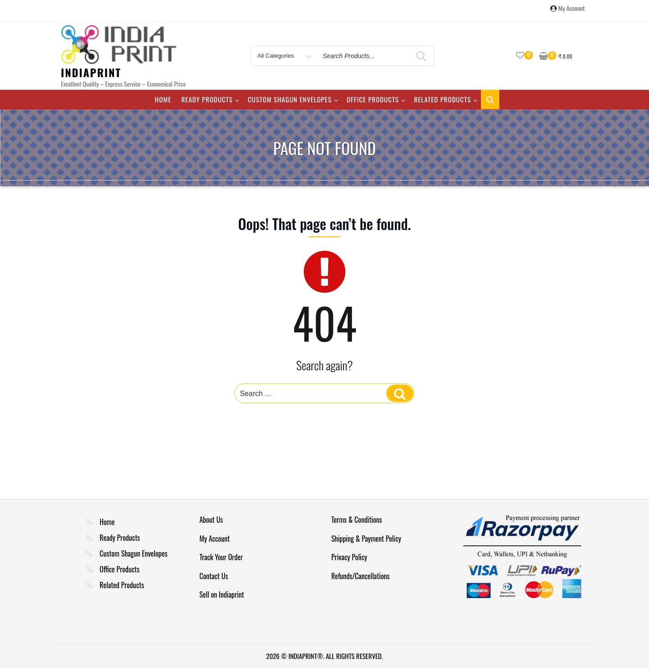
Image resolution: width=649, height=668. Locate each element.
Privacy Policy (349, 557)
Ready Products (211, 99)
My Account (571, 9)
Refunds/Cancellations (360, 576)
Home (163, 99)
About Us (211, 519)
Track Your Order (221, 557)
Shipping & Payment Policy (366, 538)
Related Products (446, 99)
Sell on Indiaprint (222, 594)
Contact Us (214, 576)
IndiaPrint (91, 72)
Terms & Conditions (356, 519)
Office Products (376, 99)
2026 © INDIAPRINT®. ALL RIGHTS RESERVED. (324, 656)
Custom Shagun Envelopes (293, 99)
